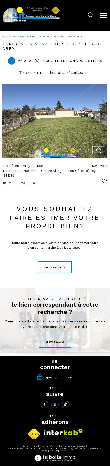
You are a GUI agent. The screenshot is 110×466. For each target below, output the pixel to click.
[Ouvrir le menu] (104, 15)
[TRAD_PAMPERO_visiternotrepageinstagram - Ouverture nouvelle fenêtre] (55, 404)
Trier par (30, 73)
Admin (83, 448)
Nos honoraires (16, 448)
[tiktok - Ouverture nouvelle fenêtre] (65, 404)
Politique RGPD (50, 451)
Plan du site (51, 448)
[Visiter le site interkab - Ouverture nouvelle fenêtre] (63, 432)
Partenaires (96, 448)
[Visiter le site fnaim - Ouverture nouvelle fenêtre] (34, 434)
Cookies (64, 451)
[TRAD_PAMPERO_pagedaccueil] (31, 22)
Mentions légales (69, 448)
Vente (45, 36)
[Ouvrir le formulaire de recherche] (91, 15)
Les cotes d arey (62, 36)
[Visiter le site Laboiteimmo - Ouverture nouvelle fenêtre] (55, 460)
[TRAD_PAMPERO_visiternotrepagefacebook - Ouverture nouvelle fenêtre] (44, 404)
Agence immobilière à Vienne (20, 36)
